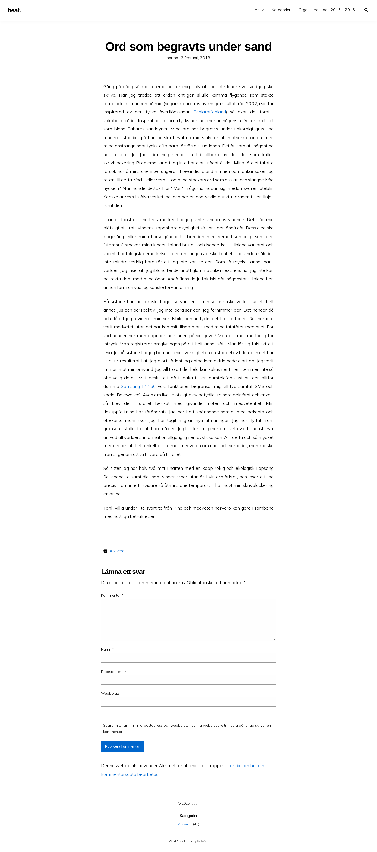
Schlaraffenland (210, 111)
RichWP (202, 841)
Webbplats (110, 693)
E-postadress (113, 671)
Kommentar (112, 595)
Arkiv (259, 9)
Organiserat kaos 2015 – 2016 (327, 9)
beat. (195, 803)
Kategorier (281, 9)
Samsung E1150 (138, 386)
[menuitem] (259, 9)
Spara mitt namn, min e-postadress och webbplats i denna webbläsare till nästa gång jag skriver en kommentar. (187, 728)
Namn (107, 649)
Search (368, 9)
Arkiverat (117, 550)
